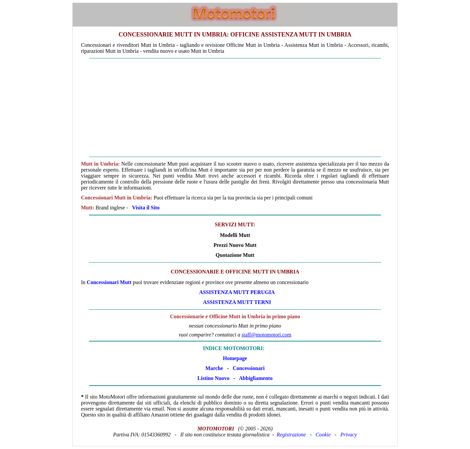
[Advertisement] (235, 107)
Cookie (323, 434)
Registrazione (291, 434)
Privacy (348, 434)
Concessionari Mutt (109, 282)
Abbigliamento (256, 378)
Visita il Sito (146, 207)
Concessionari (249, 368)
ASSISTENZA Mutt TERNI (237, 302)
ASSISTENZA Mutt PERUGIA (237, 292)
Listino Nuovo (213, 378)
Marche (214, 368)
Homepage (235, 358)
